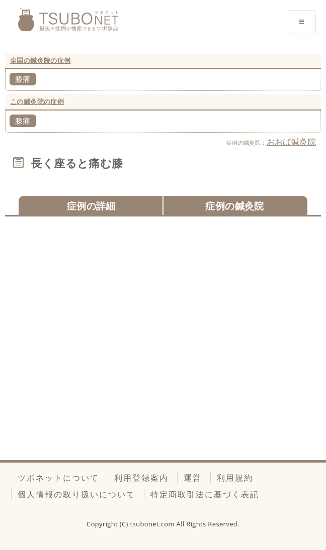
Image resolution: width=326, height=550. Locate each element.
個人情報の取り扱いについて (76, 494)
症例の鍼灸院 (234, 205)
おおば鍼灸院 (291, 141)
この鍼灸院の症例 (37, 101)
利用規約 (235, 477)
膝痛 (23, 79)
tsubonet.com (153, 523)
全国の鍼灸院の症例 (40, 60)
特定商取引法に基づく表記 (204, 494)
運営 (193, 477)
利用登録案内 (141, 477)
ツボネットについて (58, 477)
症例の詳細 (91, 205)
